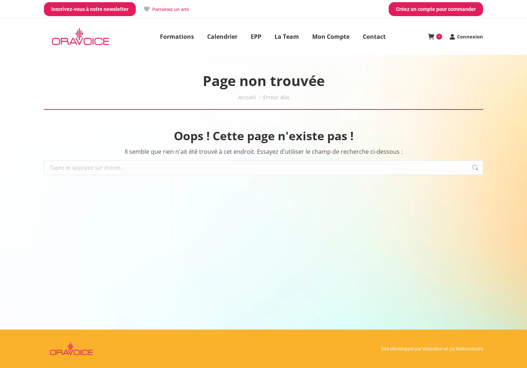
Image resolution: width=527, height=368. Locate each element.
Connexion (466, 37)
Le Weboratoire (466, 348)
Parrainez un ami (166, 9)
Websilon (433, 348)
